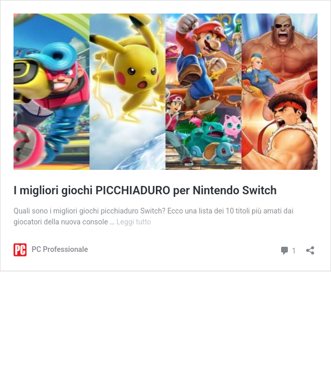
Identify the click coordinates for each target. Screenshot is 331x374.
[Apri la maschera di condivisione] (310, 247)
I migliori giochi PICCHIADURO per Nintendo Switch (145, 190)
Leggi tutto (133, 222)
